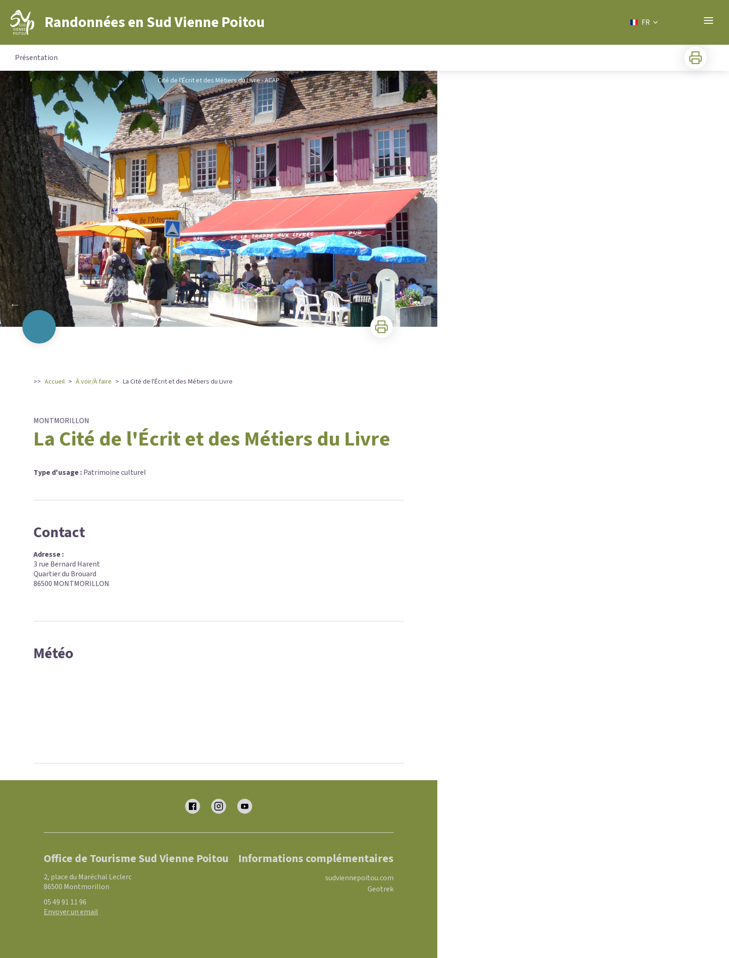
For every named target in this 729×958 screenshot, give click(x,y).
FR (644, 22)
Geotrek (381, 889)
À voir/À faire (94, 381)
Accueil (55, 381)
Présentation (36, 58)
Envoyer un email (71, 912)
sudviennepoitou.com (359, 878)
